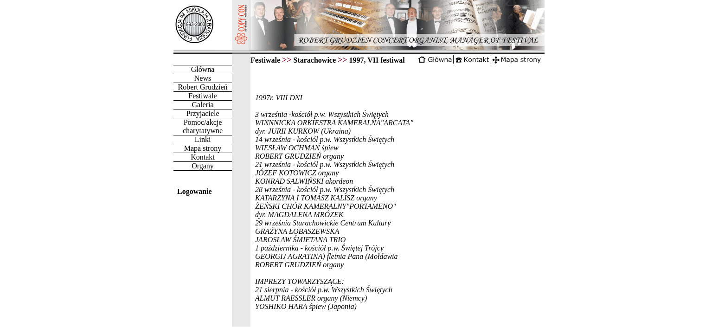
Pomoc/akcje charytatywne (203, 126)
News (202, 78)
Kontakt (203, 157)
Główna (203, 69)
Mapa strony (202, 148)
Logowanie (194, 191)
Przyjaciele (202, 113)
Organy (203, 166)
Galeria (202, 105)
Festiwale (202, 96)
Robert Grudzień (202, 87)
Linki (203, 139)
